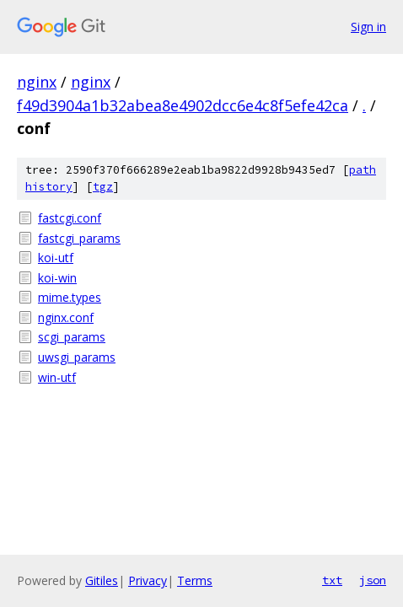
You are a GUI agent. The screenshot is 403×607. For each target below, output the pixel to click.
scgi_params (71, 337)
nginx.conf (66, 317)
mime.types (69, 297)
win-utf (57, 377)
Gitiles (101, 580)
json (372, 580)
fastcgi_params (79, 238)
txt (332, 580)
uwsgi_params (77, 357)
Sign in (368, 27)
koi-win (57, 278)
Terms (194, 580)
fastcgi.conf (69, 218)
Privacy (147, 580)
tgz (103, 187)
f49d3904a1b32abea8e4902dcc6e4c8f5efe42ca (182, 105)
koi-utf (55, 258)
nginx (36, 82)
